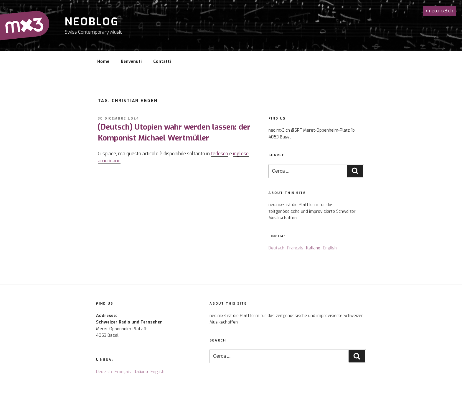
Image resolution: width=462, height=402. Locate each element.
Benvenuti (131, 61)
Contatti (162, 61)
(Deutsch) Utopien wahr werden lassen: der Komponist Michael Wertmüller (173, 132)
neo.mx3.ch (439, 11)
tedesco (219, 154)
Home (103, 61)
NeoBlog (92, 22)
